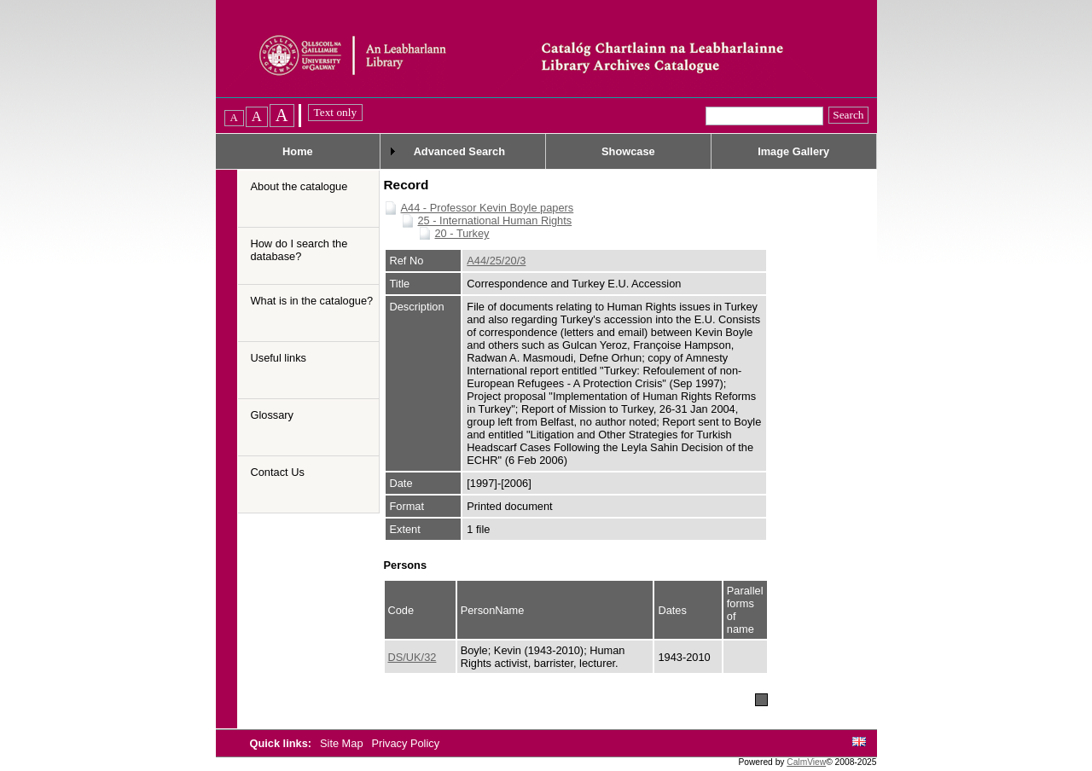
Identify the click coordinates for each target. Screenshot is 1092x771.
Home (297, 151)
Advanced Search (459, 151)
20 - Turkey (462, 233)
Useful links (278, 357)
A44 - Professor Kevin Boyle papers (487, 207)
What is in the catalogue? (312, 300)
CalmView (806, 762)
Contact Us (278, 472)
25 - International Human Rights (495, 220)
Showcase (628, 151)
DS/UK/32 (412, 657)
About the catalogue (299, 186)
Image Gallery (793, 151)
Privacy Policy (405, 743)
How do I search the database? (299, 250)
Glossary (272, 415)
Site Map (343, 743)
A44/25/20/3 (496, 260)
